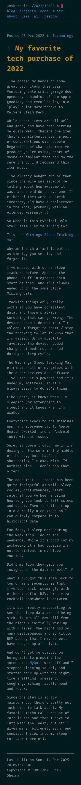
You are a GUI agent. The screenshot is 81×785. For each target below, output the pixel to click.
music (57, 11)
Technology (62, 35)
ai (36, 16)
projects (27, 11)
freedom (49, 16)
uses (25, 16)
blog (11, 11)
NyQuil (36, 663)
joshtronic (17, 6)
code (44, 11)
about (12, 16)
